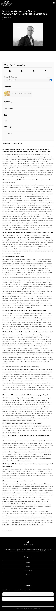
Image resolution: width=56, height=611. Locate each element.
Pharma (10, 133)
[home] (6, 3)
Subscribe (28, 598)
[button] (54, 3)
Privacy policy (29, 608)
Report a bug (37, 608)
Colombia (10, 108)
